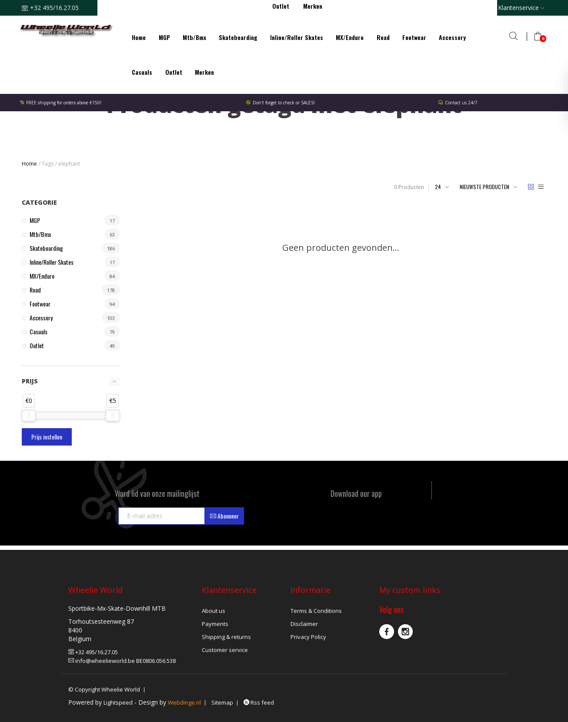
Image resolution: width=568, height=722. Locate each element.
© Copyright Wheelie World (104, 689)
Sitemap (222, 702)
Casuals (142, 72)
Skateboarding (238, 37)
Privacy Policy (308, 637)
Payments (215, 624)
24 (438, 186)
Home (139, 37)
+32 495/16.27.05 (93, 652)
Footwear (414, 37)
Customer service (225, 650)
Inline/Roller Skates (296, 37)
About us (213, 611)
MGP (164, 37)
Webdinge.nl (184, 702)
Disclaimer (304, 624)
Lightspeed (118, 702)
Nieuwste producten (484, 186)
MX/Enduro (350, 37)
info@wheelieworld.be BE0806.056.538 (122, 661)
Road (383, 37)
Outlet (173, 72)
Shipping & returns (226, 637)
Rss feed (259, 702)
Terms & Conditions (316, 611)
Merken (204, 72)
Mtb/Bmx (194, 37)
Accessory (452, 37)
